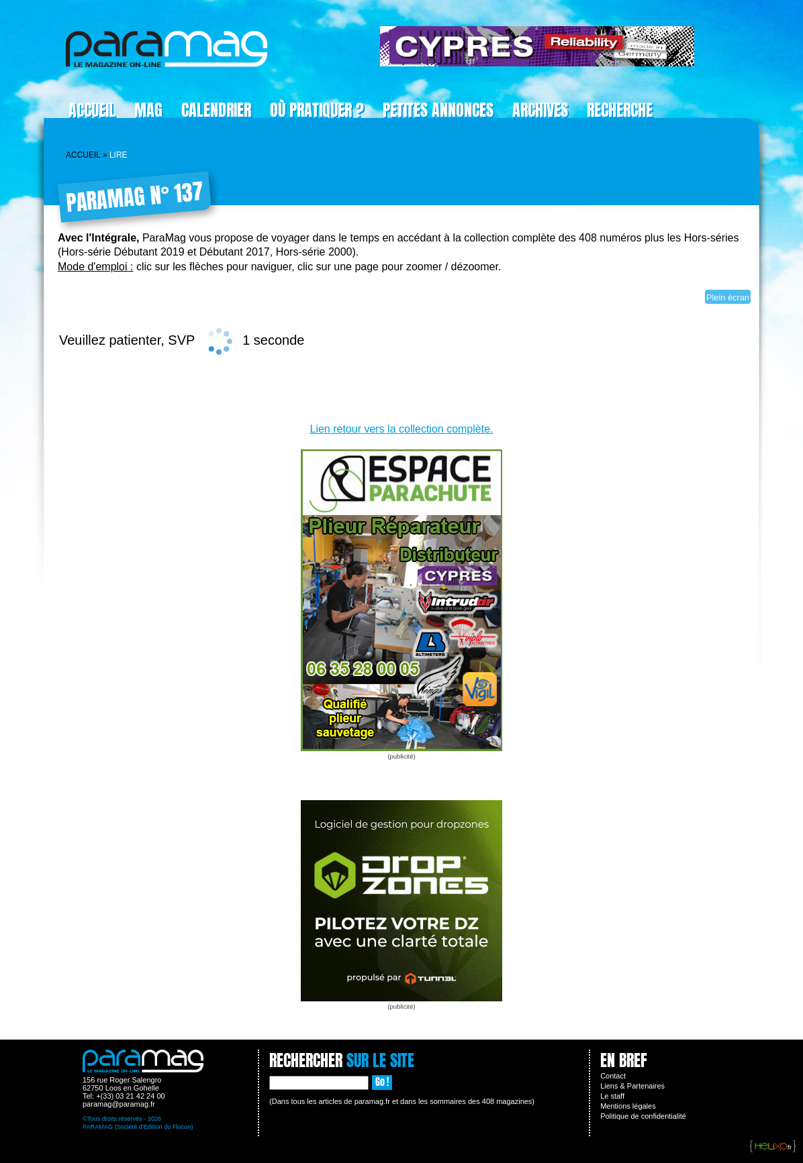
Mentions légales (628, 1106)
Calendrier (216, 110)
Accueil (91, 110)
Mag (148, 110)
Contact (613, 1076)
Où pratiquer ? (317, 110)
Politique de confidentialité (643, 1116)
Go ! (382, 1082)
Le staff (612, 1096)
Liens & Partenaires (632, 1086)
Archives (540, 110)
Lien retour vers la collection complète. (401, 429)
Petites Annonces (438, 110)
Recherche (620, 110)
